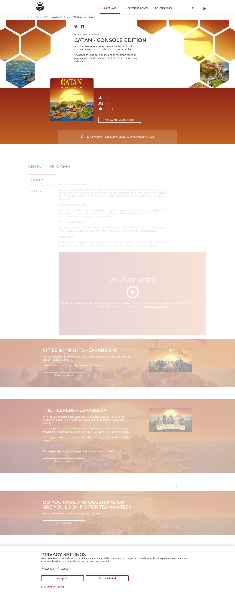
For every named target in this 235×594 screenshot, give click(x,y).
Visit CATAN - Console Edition (119, 119)
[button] (76, 26)
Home (30, 17)
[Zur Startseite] (40, 10)
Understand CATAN (137, 8)
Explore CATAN (109, 8)
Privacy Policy (48, 586)
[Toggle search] (194, 8)
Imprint (61, 586)
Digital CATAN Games (60, 17)
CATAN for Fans (164, 8)
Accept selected (107, 578)
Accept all (62, 578)
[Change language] (204, 8)
